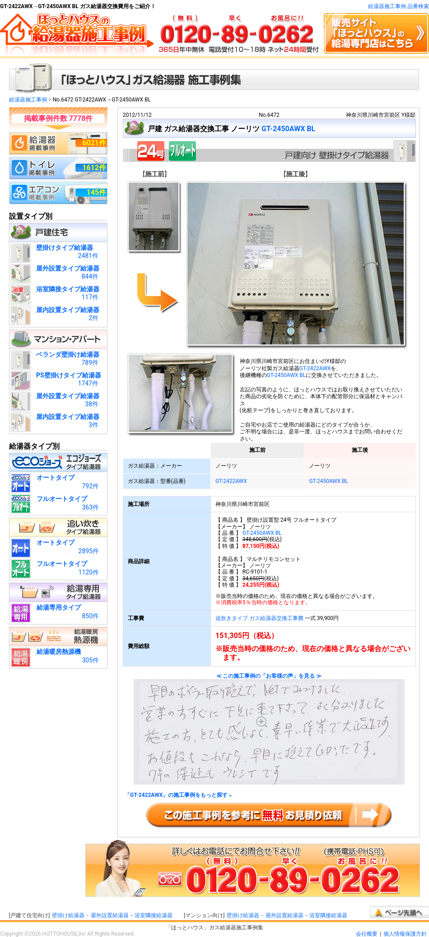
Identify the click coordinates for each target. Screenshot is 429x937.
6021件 (94, 142)
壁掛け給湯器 (68, 915)
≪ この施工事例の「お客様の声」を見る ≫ (269, 729)
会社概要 (367, 934)
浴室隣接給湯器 (154, 915)
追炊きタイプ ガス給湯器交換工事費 (259, 618)
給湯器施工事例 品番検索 (398, 6)
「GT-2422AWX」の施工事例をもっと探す (178, 795)
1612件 (94, 167)
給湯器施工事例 (28, 99)
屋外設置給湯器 (110, 915)
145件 (96, 192)
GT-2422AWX (315, 368)
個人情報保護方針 (405, 934)
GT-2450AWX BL (288, 128)
